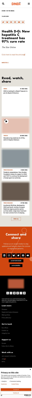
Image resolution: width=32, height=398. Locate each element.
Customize (4, 384)
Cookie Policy (15, 384)
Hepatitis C (5, 62)
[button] (3, 22)
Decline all (16, 393)
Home (3, 10)
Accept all (16, 389)
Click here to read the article (12, 55)
